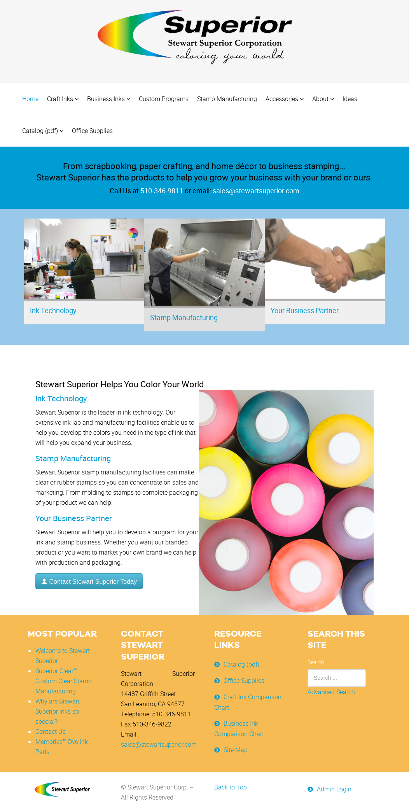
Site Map (236, 749)
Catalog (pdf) (241, 664)
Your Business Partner (305, 310)
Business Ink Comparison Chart (239, 728)
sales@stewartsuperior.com (159, 744)
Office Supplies (244, 680)
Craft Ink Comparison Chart (247, 701)
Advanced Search (331, 691)
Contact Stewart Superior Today (89, 581)
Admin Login (334, 789)
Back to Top (230, 787)
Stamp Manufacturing (184, 317)
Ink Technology (53, 310)
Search (316, 661)
